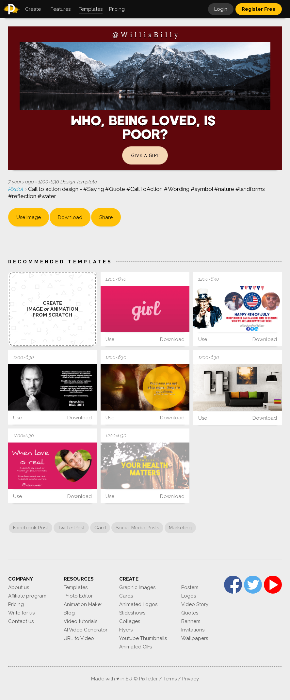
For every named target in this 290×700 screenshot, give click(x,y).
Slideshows (132, 613)
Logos (188, 596)
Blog (69, 613)
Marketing (180, 528)
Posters (189, 587)
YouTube (273, 585)
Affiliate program (27, 596)
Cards (126, 596)
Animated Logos (138, 604)
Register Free (259, 9)
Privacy (190, 679)
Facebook (233, 585)
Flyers (126, 630)
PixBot (16, 189)
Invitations (192, 630)
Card (100, 528)
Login (220, 9)
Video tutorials (80, 621)
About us (18, 587)
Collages (129, 621)
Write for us (21, 613)
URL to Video (79, 638)
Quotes (189, 613)
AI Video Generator (85, 630)
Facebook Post (30, 528)
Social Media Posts (137, 528)
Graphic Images (137, 587)
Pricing (16, 604)
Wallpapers (194, 638)
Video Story (194, 604)
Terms (170, 679)
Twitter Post (71, 528)
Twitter (253, 585)
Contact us (21, 621)
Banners (190, 621)
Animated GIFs (135, 647)
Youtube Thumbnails (143, 638)
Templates (76, 587)
